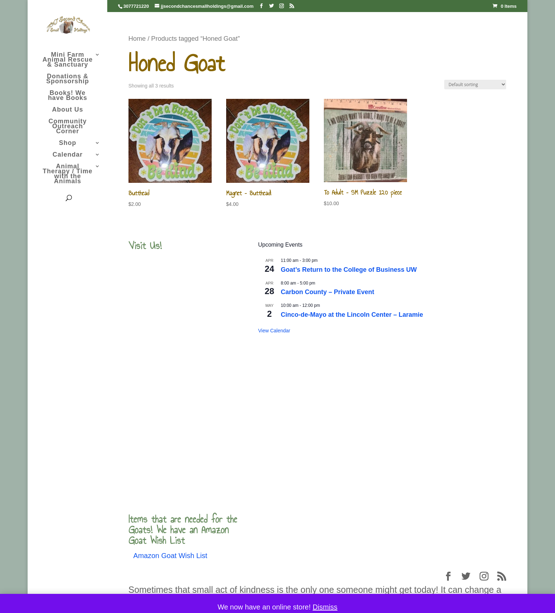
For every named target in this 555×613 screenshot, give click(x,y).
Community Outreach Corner (67, 127)
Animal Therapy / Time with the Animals (68, 174)
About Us (67, 110)
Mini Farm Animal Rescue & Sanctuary (67, 60)
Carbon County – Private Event (327, 292)
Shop (67, 143)
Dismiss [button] (325, 607)
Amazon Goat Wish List (170, 555)
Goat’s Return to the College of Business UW (349, 269)
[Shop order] (475, 84)
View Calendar (274, 330)
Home (137, 38)
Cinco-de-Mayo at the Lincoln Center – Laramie (352, 314)
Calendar (67, 155)
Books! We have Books (67, 95)
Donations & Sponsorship (67, 79)
